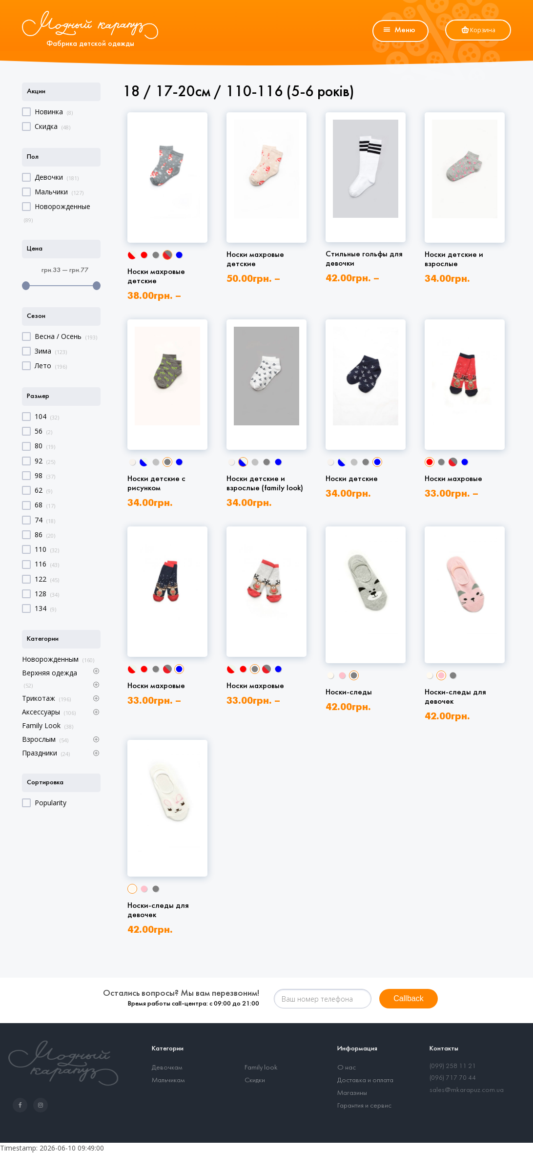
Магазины (352, 1093)
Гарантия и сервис (364, 1106)
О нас (346, 1068)
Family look (261, 1068)
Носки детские (352, 478)
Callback (408, 998)
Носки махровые (453, 478)
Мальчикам (168, 1080)
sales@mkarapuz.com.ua (467, 1090)
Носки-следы (349, 692)
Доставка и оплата (365, 1080)
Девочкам (167, 1068)
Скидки (255, 1080)
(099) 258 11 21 (453, 1066)
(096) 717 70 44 (453, 1078)
